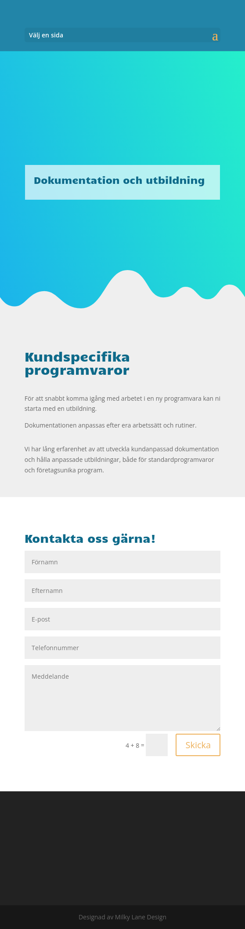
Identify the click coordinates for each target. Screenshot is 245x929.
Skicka (198, 745)
